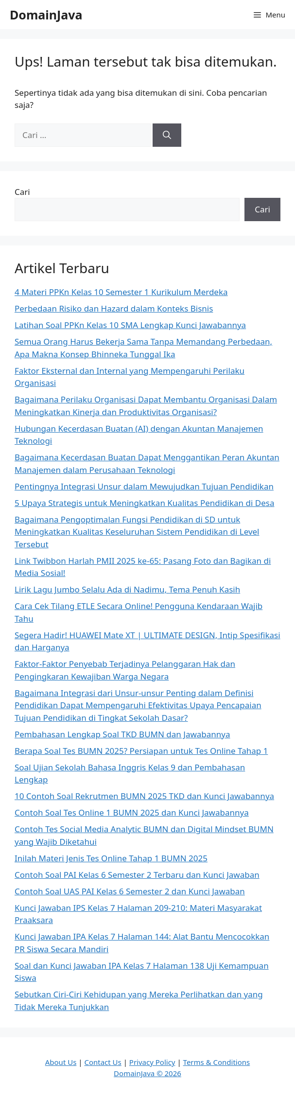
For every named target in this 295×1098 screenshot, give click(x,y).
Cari (22, 191)
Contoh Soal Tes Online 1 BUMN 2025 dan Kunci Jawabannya (132, 812)
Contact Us (102, 1062)
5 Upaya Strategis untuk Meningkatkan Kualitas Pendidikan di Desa (144, 502)
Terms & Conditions (216, 1062)
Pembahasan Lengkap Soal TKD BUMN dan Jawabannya (122, 734)
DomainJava (46, 14)
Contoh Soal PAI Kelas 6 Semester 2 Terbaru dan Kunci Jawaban (137, 874)
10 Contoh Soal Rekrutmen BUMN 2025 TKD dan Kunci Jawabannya (144, 796)
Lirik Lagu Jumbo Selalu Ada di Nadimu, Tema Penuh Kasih (127, 589)
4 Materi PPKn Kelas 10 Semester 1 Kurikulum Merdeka (121, 291)
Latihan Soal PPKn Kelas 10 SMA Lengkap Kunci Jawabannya (130, 325)
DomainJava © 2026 (147, 1073)
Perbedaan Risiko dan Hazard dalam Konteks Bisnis (114, 308)
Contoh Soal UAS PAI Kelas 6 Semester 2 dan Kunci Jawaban (130, 891)
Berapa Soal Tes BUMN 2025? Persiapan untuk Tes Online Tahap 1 (141, 750)
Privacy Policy (152, 1062)
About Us (61, 1062)
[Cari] (167, 135)
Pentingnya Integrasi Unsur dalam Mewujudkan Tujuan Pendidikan (144, 486)
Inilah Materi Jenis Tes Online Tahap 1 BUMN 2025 (111, 858)
